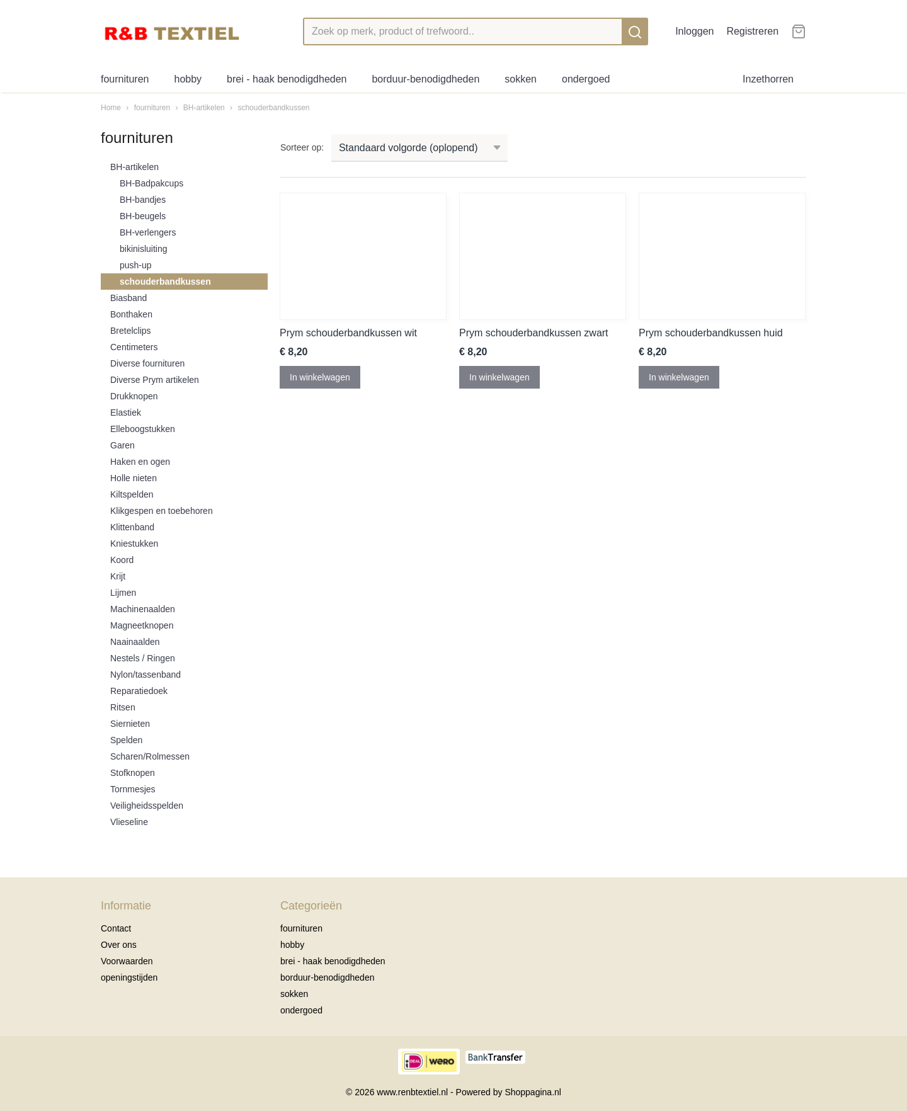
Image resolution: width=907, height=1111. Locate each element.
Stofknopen (132, 773)
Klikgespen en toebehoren (161, 511)
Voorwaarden (127, 961)
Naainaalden (135, 642)
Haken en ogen (140, 462)
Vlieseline (129, 822)
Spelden (126, 740)
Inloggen (694, 31)
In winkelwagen (320, 377)
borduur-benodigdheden (425, 79)
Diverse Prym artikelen (154, 380)
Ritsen (122, 707)
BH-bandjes (143, 200)
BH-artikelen (204, 107)
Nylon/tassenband (145, 674)
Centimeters (133, 347)
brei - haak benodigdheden (286, 79)
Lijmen (123, 593)
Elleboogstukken (142, 429)
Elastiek (125, 412)
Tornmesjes (133, 789)
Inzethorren (768, 79)
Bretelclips (130, 331)
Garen (122, 445)
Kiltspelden (132, 494)
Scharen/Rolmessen (150, 756)
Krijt (117, 576)
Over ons (119, 945)
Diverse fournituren (147, 363)
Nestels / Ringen (142, 658)
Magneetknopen (141, 625)
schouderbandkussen (273, 107)
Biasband (128, 298)
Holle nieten (133, 478)
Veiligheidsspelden (146, 805)
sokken (521, 79)
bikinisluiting (143, 249)
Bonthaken (131, 314)
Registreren (752, 31)
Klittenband (132, 527)
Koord (122, 560)
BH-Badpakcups (151, 183)
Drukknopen (134, 396)
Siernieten (130, 724)
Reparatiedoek (139, 691)
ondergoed (586, 79)
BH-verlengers (148, 232)
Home (111, 107)
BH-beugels (143, 216)
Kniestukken (134, 543)
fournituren (125, 79)
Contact (116, 928)
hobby (188, 79)
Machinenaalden (142, 609)
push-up (136, 265)
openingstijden (129, 977)
